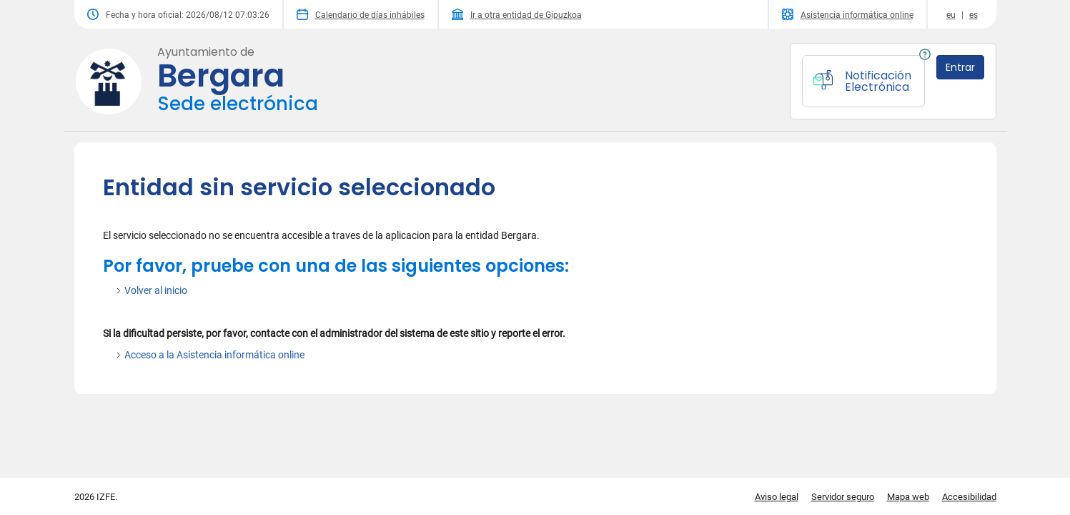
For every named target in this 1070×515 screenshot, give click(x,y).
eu (951, 15)
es (973, 15)
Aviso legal (776, 496)
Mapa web (908, 496)
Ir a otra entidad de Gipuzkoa (517, 14)
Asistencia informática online (847, 14)
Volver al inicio (155, 290)
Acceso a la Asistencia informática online (214, 354)
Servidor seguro (842, 496)
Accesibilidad (969, 496)
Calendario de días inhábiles (361, 14)
